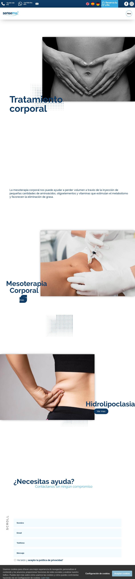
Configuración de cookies (97, 576)
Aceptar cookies (122, 576)
